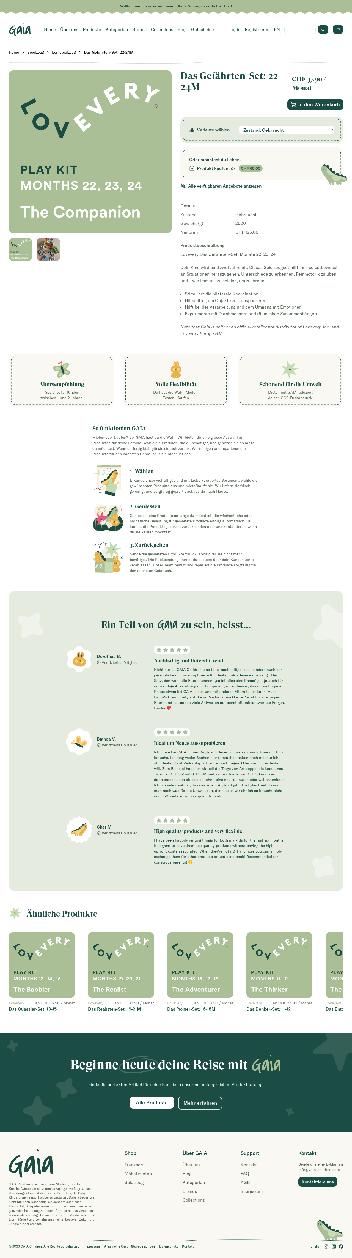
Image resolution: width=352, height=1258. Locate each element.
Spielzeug (35, 52)
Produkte (92, 29)
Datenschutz (168, 1246)
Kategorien (117, 29)
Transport (134, 1164)
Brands (139, 29)
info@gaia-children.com (319, 1169)
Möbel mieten (138, 1173)
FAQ (245, 1173)
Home (50, 29)
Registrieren (257, 29)
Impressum (252, 1191)
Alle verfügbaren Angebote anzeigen (221, 186)
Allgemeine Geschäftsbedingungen (129, 1246)
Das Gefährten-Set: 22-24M (109, 52)
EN (277, 29)
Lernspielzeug (64, 52)
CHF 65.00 (250, 168)
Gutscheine (202, 29)
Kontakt (249, 1164)
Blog (182, 29)
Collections (162, 29)
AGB (245, 1182)
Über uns (69, 29)
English (315, 1246)
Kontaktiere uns (318, 1182)
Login (234, 29)
